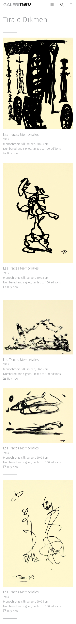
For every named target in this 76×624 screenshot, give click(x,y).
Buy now (12, 153)
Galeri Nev (17, 4)
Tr (71, 4)
